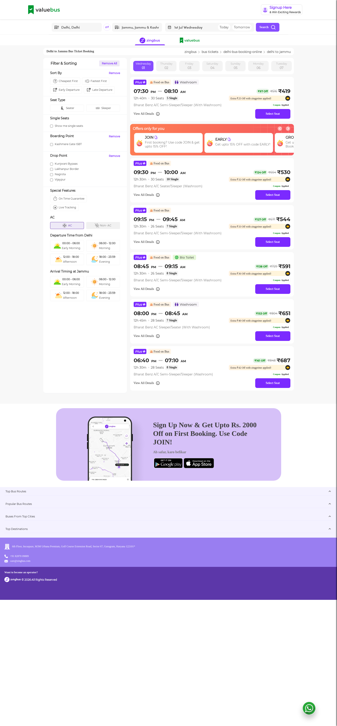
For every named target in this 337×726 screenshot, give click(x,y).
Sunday (235, 66)
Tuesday (281, 66)
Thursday (166, 66)
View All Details (147, 114)
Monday (258, 66)
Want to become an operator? (197, 716)
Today (224, 27)
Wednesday (143, 66)
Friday (189, 66)
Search (267, 27)
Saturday (212, 66)
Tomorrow (242, 27)
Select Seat (273, 113)
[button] (191, 41)
